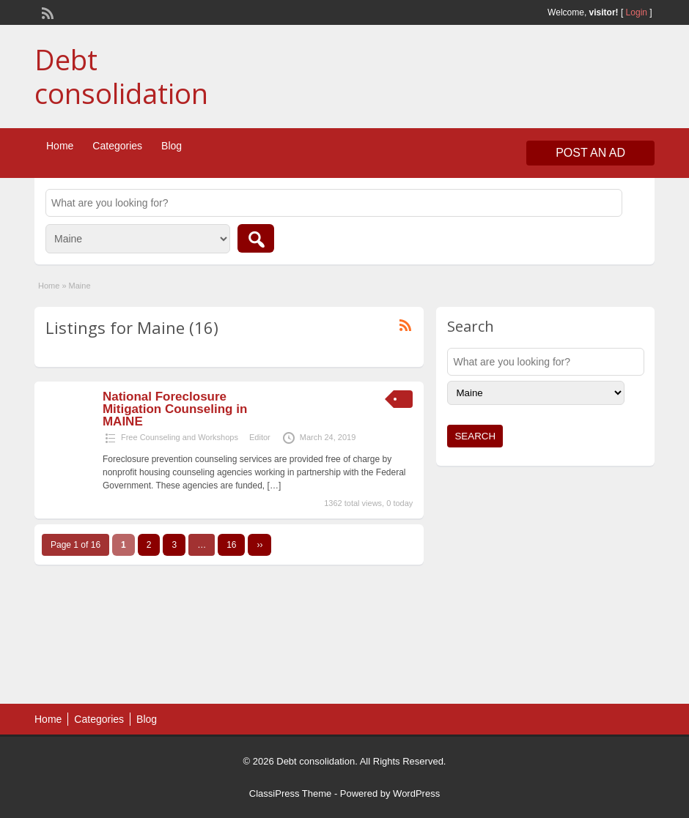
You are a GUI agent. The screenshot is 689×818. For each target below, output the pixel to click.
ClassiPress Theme (290, 793)
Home (59, 146)
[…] (274, 485)
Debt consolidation (121, 76)
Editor (259, 437)
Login (636, 12)
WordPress (416, 793)
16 (231, 545)
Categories (117, 146)
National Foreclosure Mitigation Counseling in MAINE (175, 409)
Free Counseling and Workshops (179, 437)
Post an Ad (590, 152)
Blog (171, 146)
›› (259, 545)
